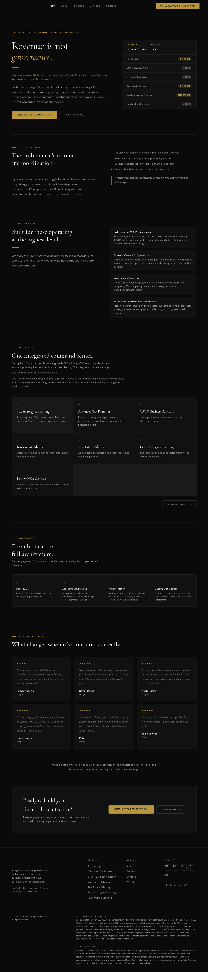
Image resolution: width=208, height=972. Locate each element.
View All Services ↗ (179, 504)
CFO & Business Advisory (102, 876)
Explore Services (74, 115)
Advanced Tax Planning (100, 871)
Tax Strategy (94, 866)
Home (52, 5)
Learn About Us (170, 809)
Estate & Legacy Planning (102, 892)
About (64, 5)
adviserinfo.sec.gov (97, 939)
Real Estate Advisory (99, 887)
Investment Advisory (99, 882)
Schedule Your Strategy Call (178, 6)
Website (130, 882)
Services (79, 5)
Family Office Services (100, 897)
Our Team (95, 5)
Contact (111, 5)
